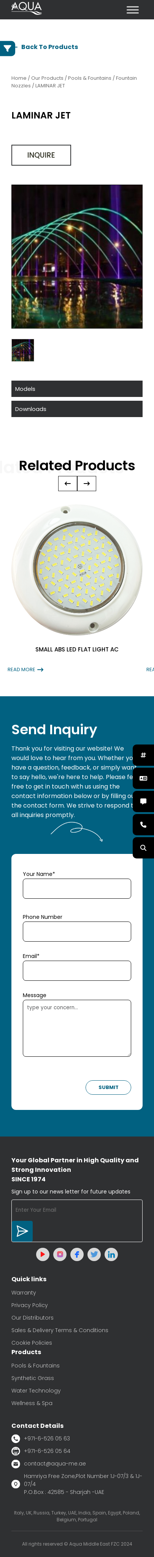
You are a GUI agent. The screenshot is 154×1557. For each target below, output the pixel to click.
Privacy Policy (29, 1305)
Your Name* (39, 874)
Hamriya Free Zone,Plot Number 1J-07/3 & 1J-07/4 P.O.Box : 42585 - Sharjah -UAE (76, 1484)
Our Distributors (32, 1317)
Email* (31, 956)
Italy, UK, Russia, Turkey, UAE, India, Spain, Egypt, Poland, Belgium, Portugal (77, 1516)
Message (34, 995)
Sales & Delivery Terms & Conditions (59, 1330)
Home (19, 78)
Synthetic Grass (32, 1378)
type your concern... (77, 1028)
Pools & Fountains (35, 1365)
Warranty (23, 1292)
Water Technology (36, 1390)
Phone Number (42, 917)
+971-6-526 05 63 (40, 1438)
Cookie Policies (31, 1343)
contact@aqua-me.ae (48, 1463)
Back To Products (44, 47)
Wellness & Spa (31, 1403)
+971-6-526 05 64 (40, 1451)
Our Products (47, 78)
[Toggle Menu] (133, 9)
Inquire (41, 155)
